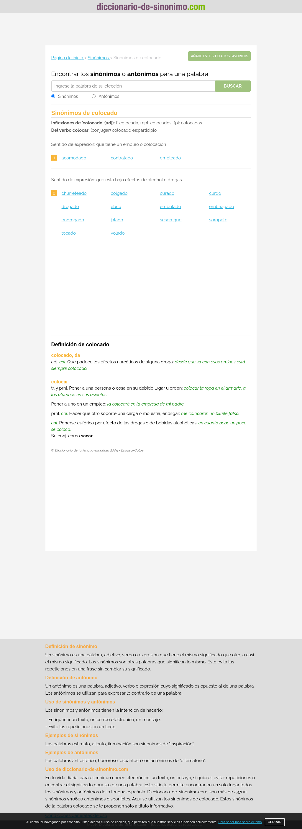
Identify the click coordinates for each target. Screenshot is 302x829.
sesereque (170, 220)
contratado (122, 158)
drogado (70, 206)
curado (167, 193)
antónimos (142, 74)
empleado (170, 158)
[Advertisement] (151, 29)
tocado (69, 233)
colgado (119, 193)
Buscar (233, 86)
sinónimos (105, 74)
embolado (170, 206)
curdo (215, 193)
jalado (117, 220)
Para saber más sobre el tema (240, 822)
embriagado (221, 206)
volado (117, 233)
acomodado (74, 158)
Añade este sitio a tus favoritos (219, 56)
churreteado (74, 193)
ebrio (116, 206)
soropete (218, 220)
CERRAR (275, 822)
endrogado (73, 220)
